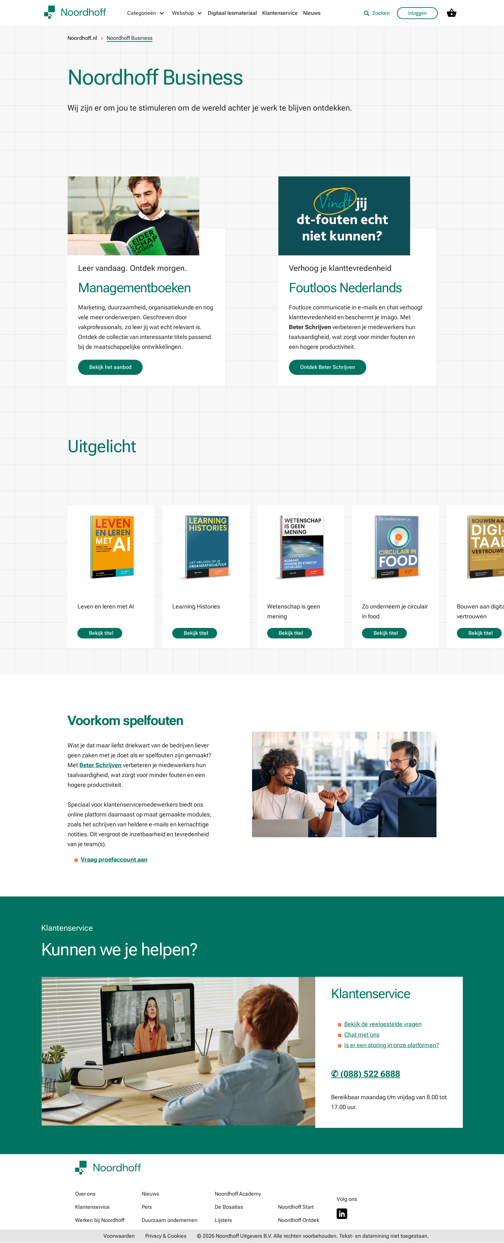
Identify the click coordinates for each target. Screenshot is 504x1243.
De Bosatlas (229, 1207)
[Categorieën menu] (146, 13)
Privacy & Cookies (165, 1236)
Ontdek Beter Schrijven (327, 367)
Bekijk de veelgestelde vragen (383, 1024)
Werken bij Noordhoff (99, 1220)
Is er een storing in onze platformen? (391, 1045)
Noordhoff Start (296, 1207)
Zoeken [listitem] (377, 13)
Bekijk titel (99, 633)
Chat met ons (361, 1034)
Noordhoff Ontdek (298, 1220)
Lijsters (223, 1220)
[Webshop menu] (187, 13)
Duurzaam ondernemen (169, 1220)
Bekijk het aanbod (110, 367)
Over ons (85, 1194)
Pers (147, 1207)
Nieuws (312, 13)
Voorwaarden (119, 1236)
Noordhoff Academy (238, 1194)
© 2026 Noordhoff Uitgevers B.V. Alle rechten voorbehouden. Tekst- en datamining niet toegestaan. (313, 1236)
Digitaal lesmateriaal (232, 13)
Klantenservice (280, 13)
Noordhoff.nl (82, 38)
